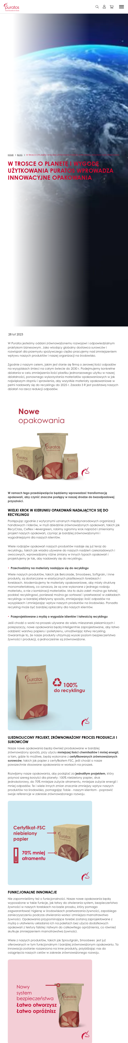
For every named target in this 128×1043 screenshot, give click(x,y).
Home (10, 155)
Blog (19, 155)
